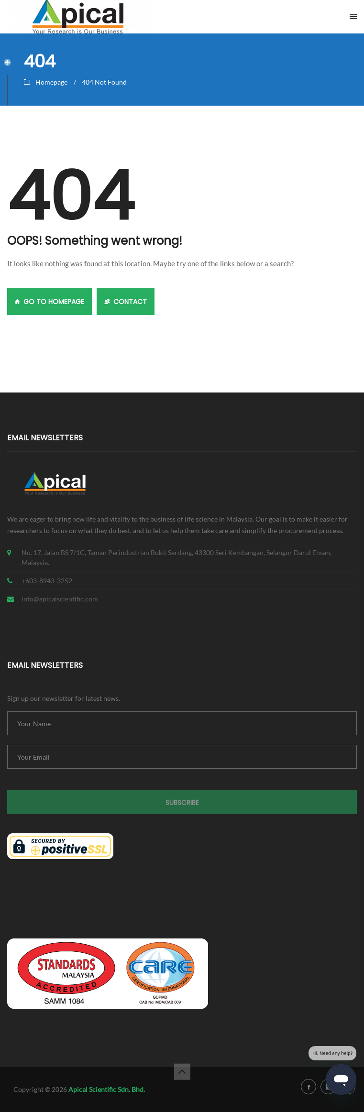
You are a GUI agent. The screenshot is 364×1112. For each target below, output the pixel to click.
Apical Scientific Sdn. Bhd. (106, 1089)
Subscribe (182, 807)
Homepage (51, 82)
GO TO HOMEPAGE (49, 301)
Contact (125, 301)
